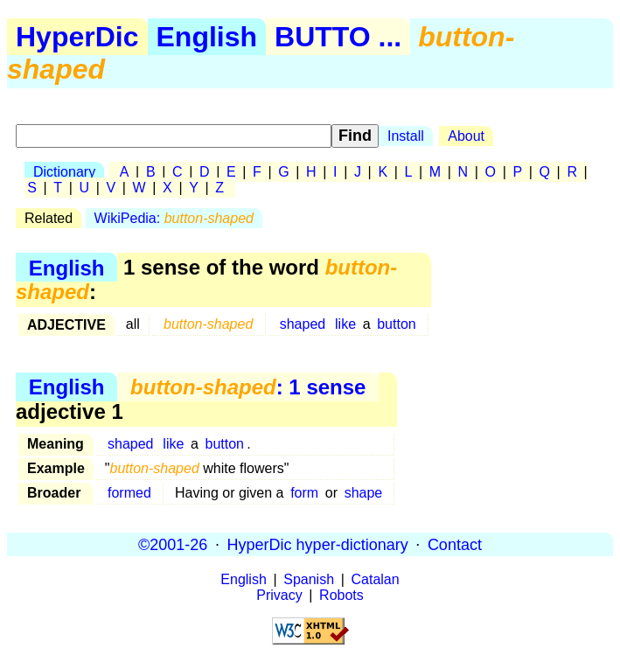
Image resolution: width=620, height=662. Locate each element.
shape (364, 492)
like (345, 324)
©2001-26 (172, 544)
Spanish (308, 579)
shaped (303, 324)
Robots (341, 595)
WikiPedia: (174, 218)
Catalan (376, 579)
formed (129, 492)
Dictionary (64, 171)
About (466, 136)
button (396, 324)
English (207, 36)
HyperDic (77, 36)
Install (405, 136)
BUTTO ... (338, 36)
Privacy (279, 595)
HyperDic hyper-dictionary (317, 544)
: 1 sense (248, 387)
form (304, 492)
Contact (455, 544)
